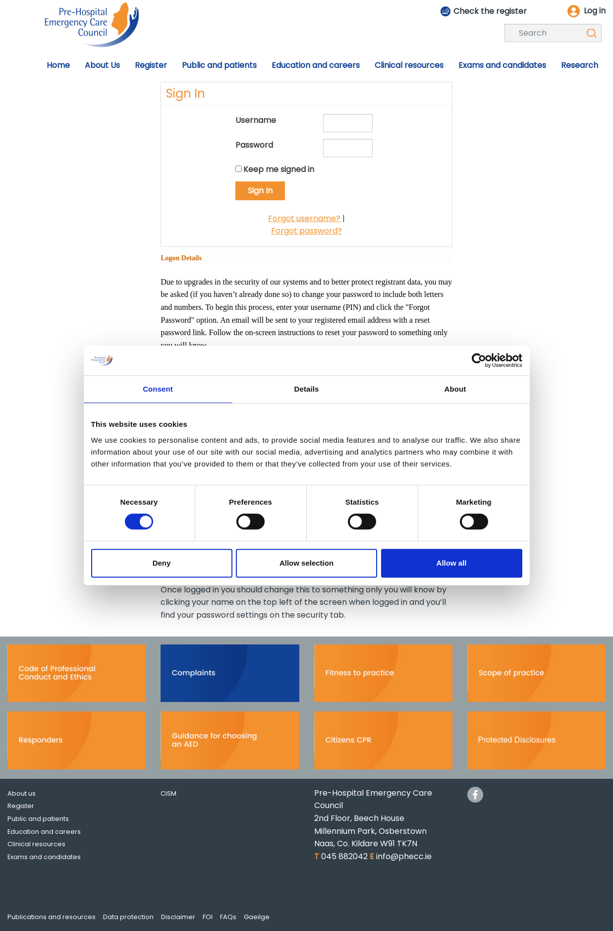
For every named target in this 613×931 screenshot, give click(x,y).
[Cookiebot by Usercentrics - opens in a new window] (479, 360)
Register (20, 806)
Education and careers (44, 831)
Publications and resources (51, 917)
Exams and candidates (44, 857)
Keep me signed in (278, 169)
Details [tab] (306, 389)
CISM (168, 793)
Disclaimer (178, 917)
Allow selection (306, 563)
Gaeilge (257, 917)
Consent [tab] (158, 389)
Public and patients (38, 819)
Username (255, 120)
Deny (162, 563)
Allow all (452, 563)
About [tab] (455, 389)
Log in (595, 10)
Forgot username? (304, 218)
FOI (208, 917)
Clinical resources (36, 844)
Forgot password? (306, 230)
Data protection (128, 917)
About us (21, 793)
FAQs (228, 917)
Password (254, 145)
